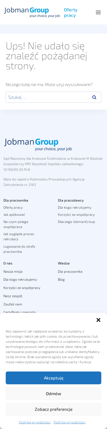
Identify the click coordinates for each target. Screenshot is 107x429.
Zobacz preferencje (53, 409)
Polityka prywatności (35, 422)
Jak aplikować (14, 214)
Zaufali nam (12, 304)
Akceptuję (53, 377)
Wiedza (64, 263)
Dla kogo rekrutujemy (74, 207)
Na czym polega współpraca (15, 224)
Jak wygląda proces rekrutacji (18, 236)
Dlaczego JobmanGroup (76, 221)
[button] (98, 320)
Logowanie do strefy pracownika (19, 248)
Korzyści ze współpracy (76, 214)
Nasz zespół (12, 296)
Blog (61, 279)
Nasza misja (13, 271)
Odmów (53, 393)
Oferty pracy (71, 12)
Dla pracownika (15, 200)
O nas (7, 263)
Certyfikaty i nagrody (19, 312)
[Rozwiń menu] (98, 12)
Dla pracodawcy (71, 200)
